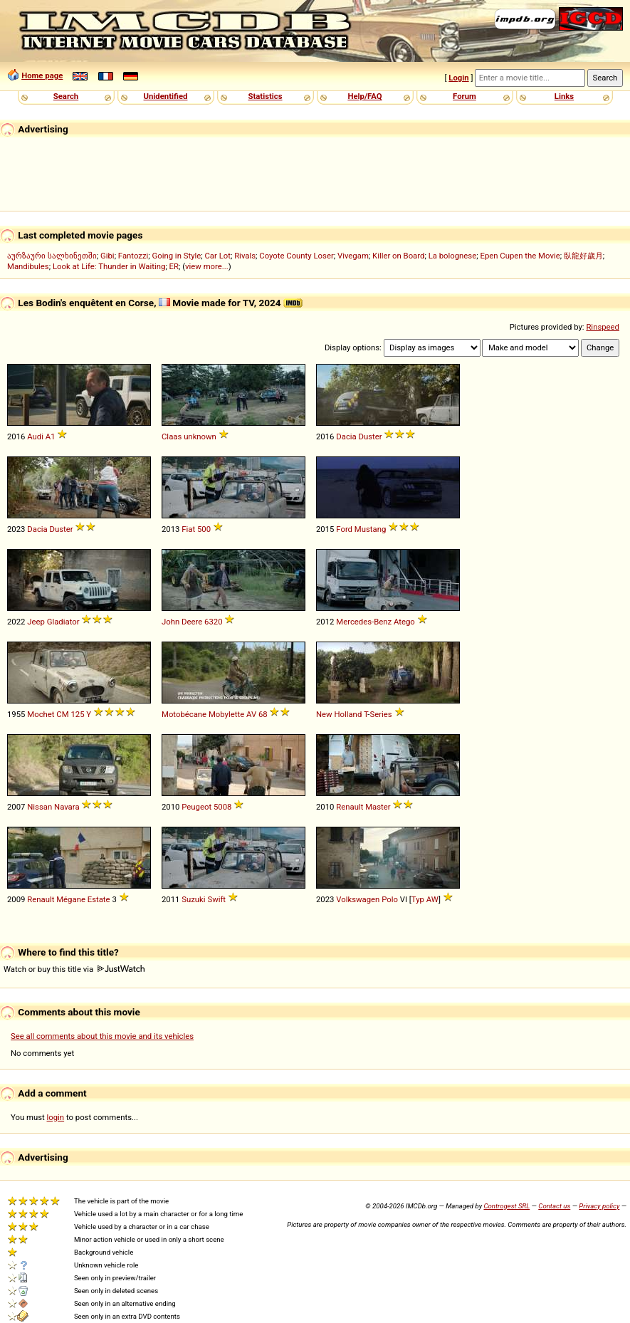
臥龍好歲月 (583, 256)
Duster (370, 436)
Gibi (107, 256)
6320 (213, 622)
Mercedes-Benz (364, 622)
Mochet (40, 714)
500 (204, 529)
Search (65, 96)
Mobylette (226, 714)
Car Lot (217, 256)
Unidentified (166, 96)
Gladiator (63, 622)
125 (77, 714)
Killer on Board (398, 256)
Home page (42, 75)
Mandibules (28, 266)
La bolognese (453, 256)
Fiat (188, 529)
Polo (390, 899)
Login (458, 78)
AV (251, 714)
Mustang (370, 529)
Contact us (554, 1206)
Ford (344, 529)
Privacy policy (599, 1206)
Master (377, 807)
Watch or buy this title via (74, 969)
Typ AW (425, 899)
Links (564, 96)
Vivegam (353, 256)
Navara (67, 807)
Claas (172, 436)
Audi (35, 436)
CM (62, 714)
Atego (404, 622)
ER (174, 266)
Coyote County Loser (296, 256)
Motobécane (184, 714)
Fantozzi (133, 256)
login (56, 1117)
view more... (207, 266)
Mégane (70, 899)
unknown (200, 436)
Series (381, 714)
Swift (216, 899)
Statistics (265, 96)
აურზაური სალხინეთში (52, 256)
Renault (349, 807)
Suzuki (193, 899)
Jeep (36, 622)
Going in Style (176, 256)
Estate (99, 899)
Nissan (39, 807)
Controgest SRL (506, 1206)
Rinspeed (602, 327)
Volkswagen (357, 899)
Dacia (346, 436)
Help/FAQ (364, 96)
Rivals (245, 256)
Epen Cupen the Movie (520, 256)
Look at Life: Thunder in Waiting (109, 266)
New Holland (339, 714)
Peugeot (196, 807)
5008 (222, 807)
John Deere (182, 622)
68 (263, 714)
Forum (464, 96)
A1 (51, 436)
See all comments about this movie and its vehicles (102, 1036)
